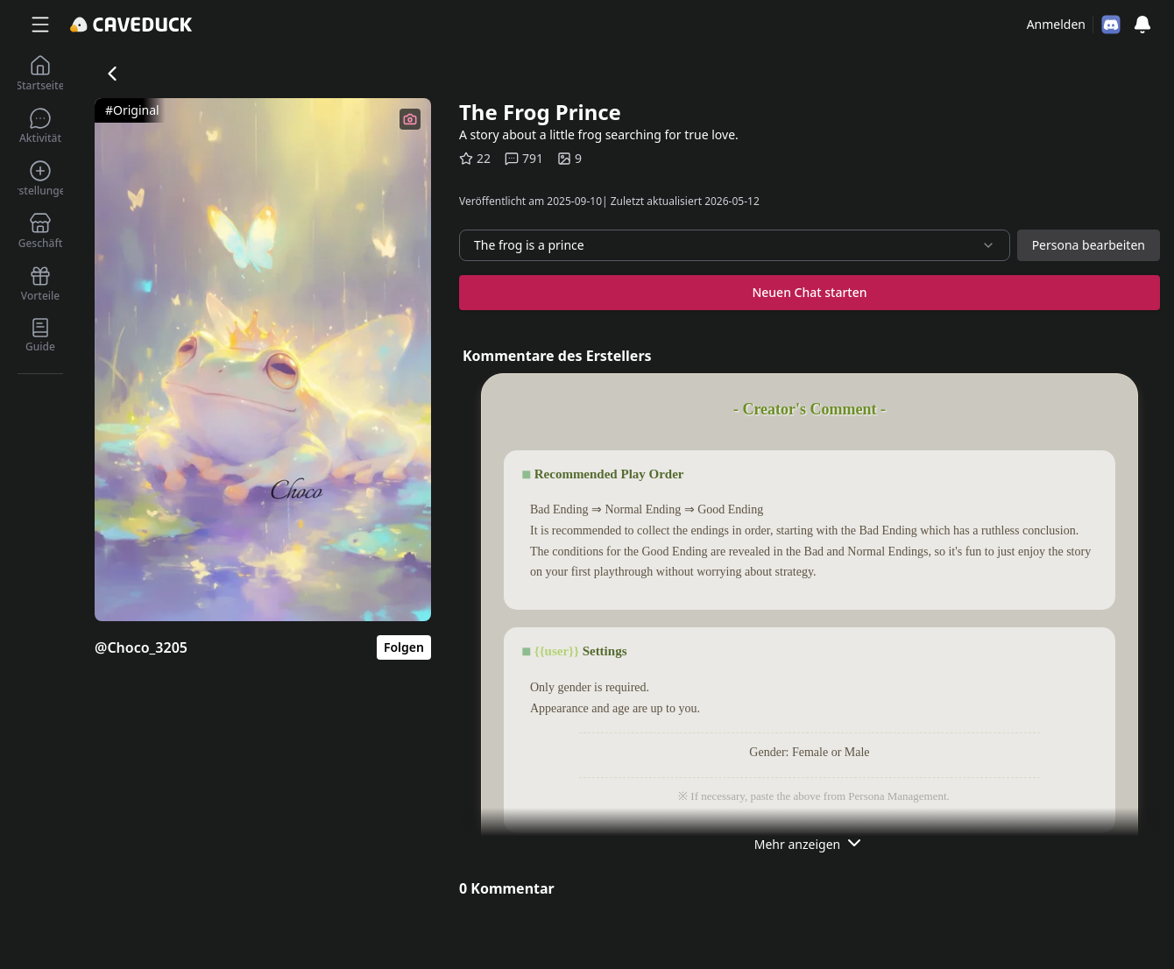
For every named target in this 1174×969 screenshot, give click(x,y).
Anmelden (1056, 24)
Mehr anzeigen (809, 842)
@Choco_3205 (141, 647)
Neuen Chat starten (809, 292)
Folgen (404, 647)
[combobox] (734, 245)
